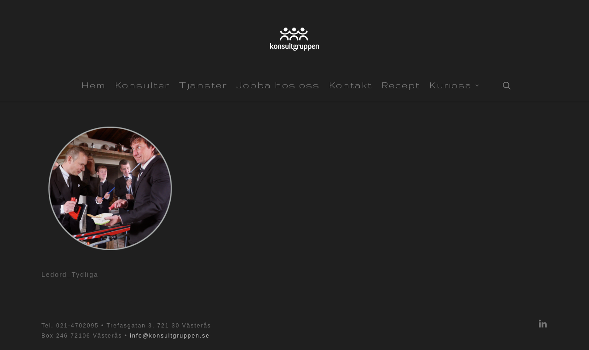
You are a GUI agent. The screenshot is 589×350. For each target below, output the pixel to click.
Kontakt (350, 85)
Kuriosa (454, 84)
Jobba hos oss (278, 85)
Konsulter (142, 85)
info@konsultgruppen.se (170, 336)
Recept (400, 85)
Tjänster (203, 85)
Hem (93, 85)
